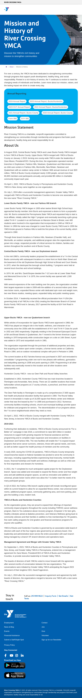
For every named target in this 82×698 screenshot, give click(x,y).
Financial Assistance (12, 635)
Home (7, 67)
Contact (44, 623)
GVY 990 (25, 119)
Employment (9, 623)
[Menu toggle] (79, 9)
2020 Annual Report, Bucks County (57, 113)
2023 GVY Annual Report (19, 107)
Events (6, 631)
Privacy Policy (9, 645)
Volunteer (45, 635)
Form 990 (12, 119)
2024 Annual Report (16, 101)
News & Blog (9, 627)
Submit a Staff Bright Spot (14, 640)
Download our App (12, 660)
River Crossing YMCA (12, 2)
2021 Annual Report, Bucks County (23, 113)
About (11, 67)
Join (43, 627)
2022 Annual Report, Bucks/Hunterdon (50, 107)
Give (43, 631)
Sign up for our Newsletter (51, 640)
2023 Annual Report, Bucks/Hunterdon (46, 101)
